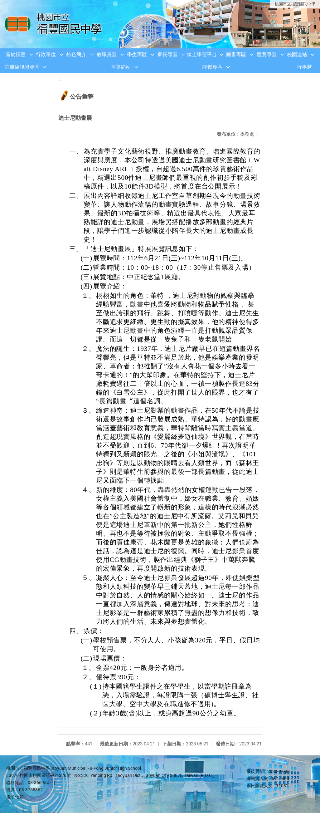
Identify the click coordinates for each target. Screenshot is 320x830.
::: (59, 79)
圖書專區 (236, 54)
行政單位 (46, 54)
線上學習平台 (202, 54)
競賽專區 (267, 54)
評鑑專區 (212, 67)
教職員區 (107, 54)
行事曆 (304, 67)
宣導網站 (121, 67)
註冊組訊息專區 (22, 67)
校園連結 (297, 54)
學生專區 (137, 54)
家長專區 (167, 54)
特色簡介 (76, 54)
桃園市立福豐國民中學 (295, 4)
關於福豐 (16, 54)
